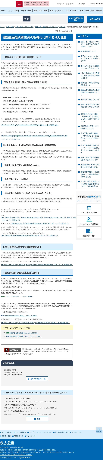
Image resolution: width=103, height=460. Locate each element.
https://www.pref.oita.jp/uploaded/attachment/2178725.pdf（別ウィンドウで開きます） (30, 125)
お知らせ (62, 27)
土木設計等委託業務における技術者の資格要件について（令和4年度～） (90, 184)
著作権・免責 (6, 436)
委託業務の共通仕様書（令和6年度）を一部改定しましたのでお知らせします (90, 117)
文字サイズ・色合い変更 (65, 4)
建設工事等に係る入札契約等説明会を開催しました (90, 92)
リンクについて (77, 432)
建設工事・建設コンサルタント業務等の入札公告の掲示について (90, 44)
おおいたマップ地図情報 (89, 224)
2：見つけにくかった (31, 402)
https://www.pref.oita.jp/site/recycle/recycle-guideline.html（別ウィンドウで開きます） (30, 235)
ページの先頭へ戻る (99, 430)
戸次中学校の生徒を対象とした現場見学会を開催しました (90, 75)
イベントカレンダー (89, 212)
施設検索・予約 (89, 236)
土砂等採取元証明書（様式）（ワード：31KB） (21, 315)
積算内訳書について (88, 51)
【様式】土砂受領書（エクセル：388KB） (19, 296)
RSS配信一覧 (18, 436)
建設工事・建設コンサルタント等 (46, 27)
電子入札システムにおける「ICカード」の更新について (90, 58)
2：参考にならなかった (29, 414)
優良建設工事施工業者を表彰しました (90, 84)
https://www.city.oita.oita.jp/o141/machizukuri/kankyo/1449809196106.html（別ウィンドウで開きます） (35, 323)
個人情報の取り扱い (61, 432)
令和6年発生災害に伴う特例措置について (90, 127)
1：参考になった (11, 414)
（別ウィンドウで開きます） (11, 139)
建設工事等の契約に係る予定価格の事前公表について (90, 107)
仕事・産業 (10, 27)
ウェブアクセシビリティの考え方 (40, 432)
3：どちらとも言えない (49, 402)
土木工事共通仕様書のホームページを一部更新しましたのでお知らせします (90, 148)
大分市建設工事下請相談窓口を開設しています (90, 159)
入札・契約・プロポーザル (24, 27)
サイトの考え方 (20, 432)
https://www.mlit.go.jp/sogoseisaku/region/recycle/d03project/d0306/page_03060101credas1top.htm (34, 136)
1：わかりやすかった (13, 408)
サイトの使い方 (7, 432)
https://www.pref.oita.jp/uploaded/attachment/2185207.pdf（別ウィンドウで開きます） (40, 223)
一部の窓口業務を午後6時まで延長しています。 (16, 455)
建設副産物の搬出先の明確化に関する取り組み (90, 166)
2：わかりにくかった (31, 408)
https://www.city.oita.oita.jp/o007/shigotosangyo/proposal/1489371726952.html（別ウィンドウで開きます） (37, 265)
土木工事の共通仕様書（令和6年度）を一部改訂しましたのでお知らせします (90, 136)
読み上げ (82, 4)
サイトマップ (30, 436)
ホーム (2, 27)
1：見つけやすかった (13, 402)
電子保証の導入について (90, 100)
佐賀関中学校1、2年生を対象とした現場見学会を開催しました (90, 174)
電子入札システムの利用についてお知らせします (90, 67)
